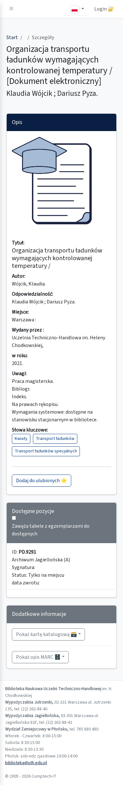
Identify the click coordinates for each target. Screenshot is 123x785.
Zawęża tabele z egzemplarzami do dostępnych (50, 530)
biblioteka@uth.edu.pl (26, 763)
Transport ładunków (55, 438)
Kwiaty (21, 438)
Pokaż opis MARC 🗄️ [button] (38, 657)
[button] (11, 9)
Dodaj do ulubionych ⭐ (41, 480)
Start (12, 37)
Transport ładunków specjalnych (46, 451)
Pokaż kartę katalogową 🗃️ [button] (46, 634)
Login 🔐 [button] (104, 8)
